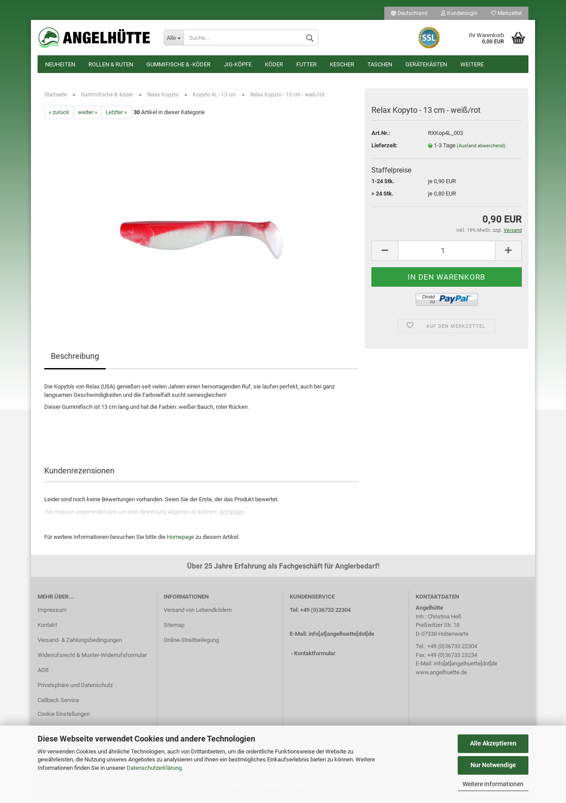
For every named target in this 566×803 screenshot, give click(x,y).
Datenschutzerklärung (154, 768)
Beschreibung (75, 356)
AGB (43, 670)
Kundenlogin (459, 13)
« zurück (59, 112)
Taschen (379, 64)
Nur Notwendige (493, 764)
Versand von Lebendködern (198, 610)
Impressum (52, 610)
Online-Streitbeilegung (191, 640)
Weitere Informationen (493, 784)
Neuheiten (60, 64)
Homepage (180, 537)
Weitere (472, 64)
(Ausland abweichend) (481, 146)
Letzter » (116, 112)
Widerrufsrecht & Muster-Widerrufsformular (92, 655)
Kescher (342, 64)
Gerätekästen (426, 64)
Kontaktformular (315, 653)
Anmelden (231, 511)
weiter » (87, 112)
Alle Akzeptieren (493, 743)
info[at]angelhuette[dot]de (341, 633)
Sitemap (174, 625)
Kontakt (47, 625)
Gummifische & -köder (178, 64)
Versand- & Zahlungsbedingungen (80, 640)
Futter (306, 64)
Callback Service (58, 700)
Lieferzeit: (384, 145)
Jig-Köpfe (238, 64)
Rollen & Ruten (110, 64)
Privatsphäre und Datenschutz (75, 685)
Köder (274, 64)
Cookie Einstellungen (64, 714)
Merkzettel (506, 13)
